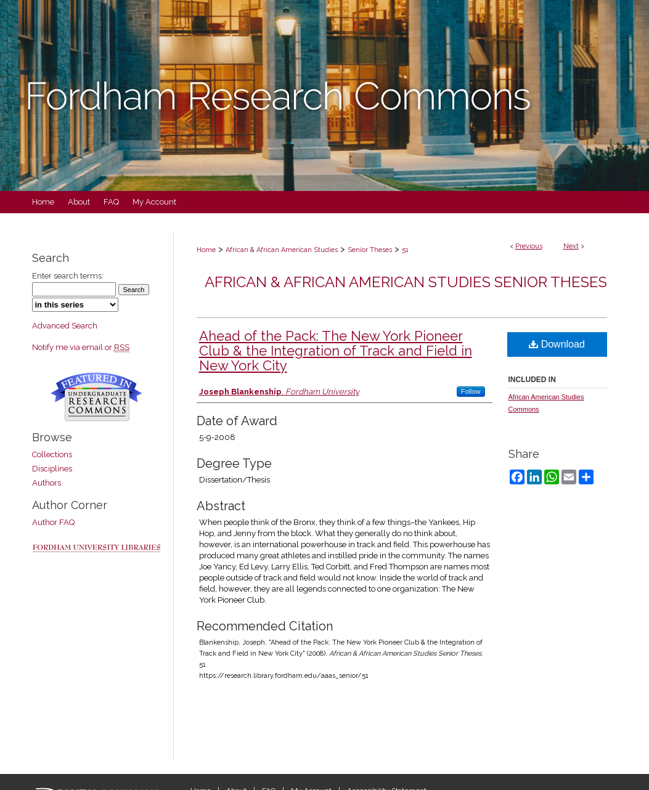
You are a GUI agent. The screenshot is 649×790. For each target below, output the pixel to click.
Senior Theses (370, 250)
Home (206, 250)
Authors (46, 482)
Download (557, 344)
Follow (471, 391)
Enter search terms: (68, 275)
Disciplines (52, 468)
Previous (528, 246)
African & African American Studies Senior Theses (406, 282)
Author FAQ (53, 522)
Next (571, 246)
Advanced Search (64, 325)
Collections (52, 454)
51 (405, 250)
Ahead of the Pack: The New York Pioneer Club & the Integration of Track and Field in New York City (335, 350)
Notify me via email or (80, 347)
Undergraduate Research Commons (96, 397)
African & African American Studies (282, 250)
